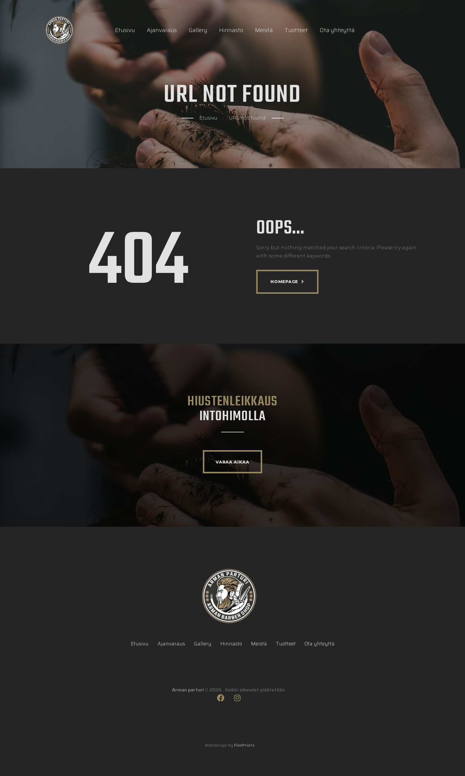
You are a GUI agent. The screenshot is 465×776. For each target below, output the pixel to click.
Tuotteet (296, 30)
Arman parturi (188, 699)
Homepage (284, 281)
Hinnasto (231, 30)
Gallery (198, 30)
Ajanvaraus (162, 30)
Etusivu (125, 30)
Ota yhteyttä (337, 30)
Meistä (264, 30)
